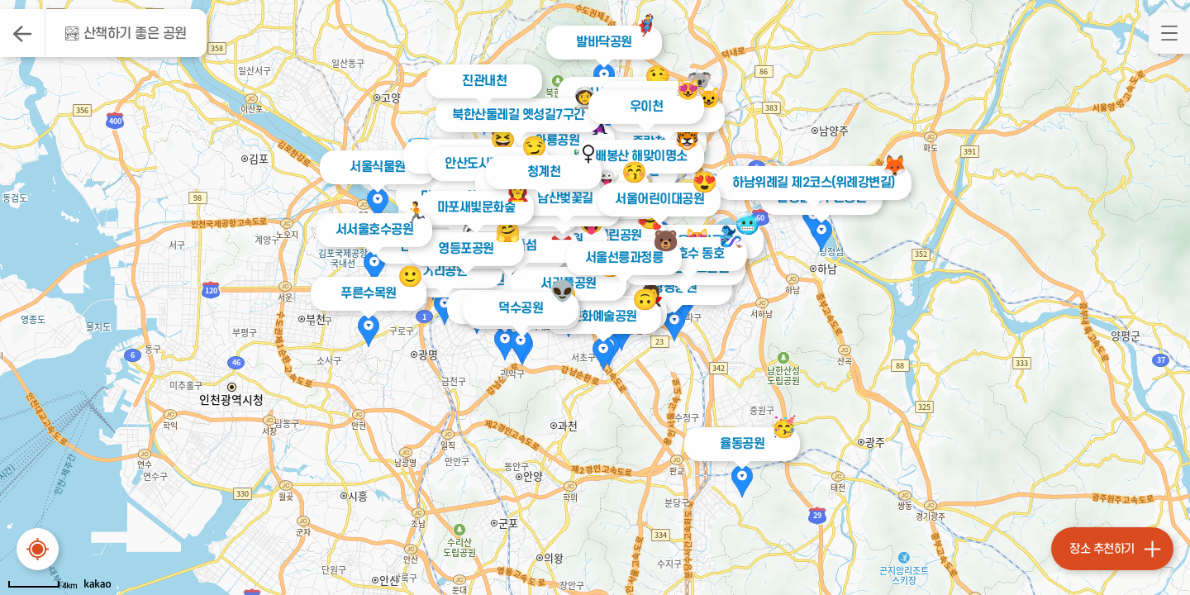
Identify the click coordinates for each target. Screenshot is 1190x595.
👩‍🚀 (580, 98)
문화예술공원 (603, 316)
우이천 (647, 106)
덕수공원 (520, 308)
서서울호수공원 (374, 229)
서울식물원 (378, 166)
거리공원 (444, 271)
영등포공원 (466, 248)
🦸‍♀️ (574, 167)
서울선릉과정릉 (623, 257)
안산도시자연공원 (486, 163)
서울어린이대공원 (656, 199)
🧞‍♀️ (731, 237)
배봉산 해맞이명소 (638, 156)
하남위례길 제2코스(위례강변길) (808, 182)
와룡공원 (557, 140)
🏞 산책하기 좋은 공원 (125, 33)
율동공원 (742, 443)
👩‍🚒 (517, 190)
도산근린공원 (608, 235)
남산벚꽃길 (565, 198)
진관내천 (484, 81)
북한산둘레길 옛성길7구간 (514, 114)
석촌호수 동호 (689, 253)
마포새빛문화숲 (475, 207)
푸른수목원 (368, 293)
